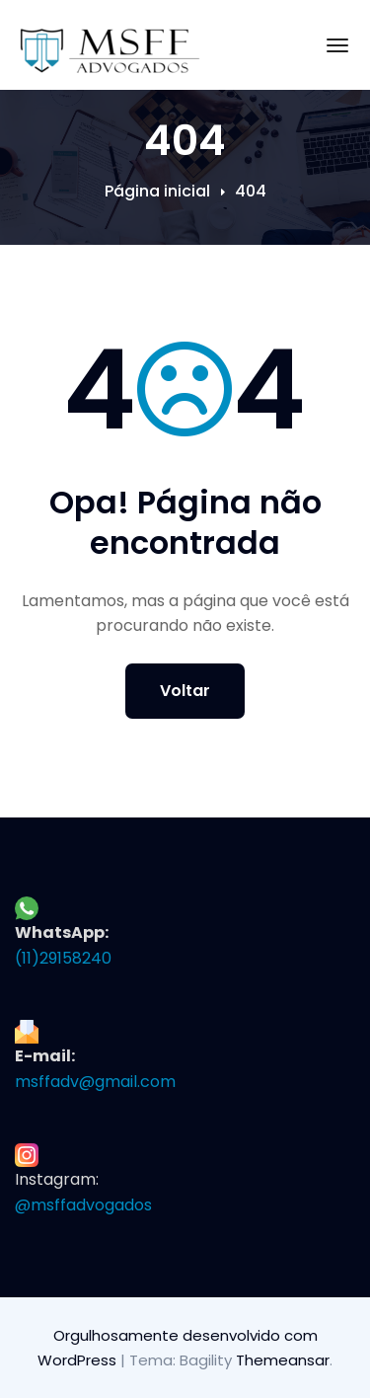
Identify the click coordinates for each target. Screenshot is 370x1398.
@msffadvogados (83, 1205)
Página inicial (157, 191)
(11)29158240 (63, 958)
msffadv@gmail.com (95, 1081)
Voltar (185, 690)
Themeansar (283, 1360)
